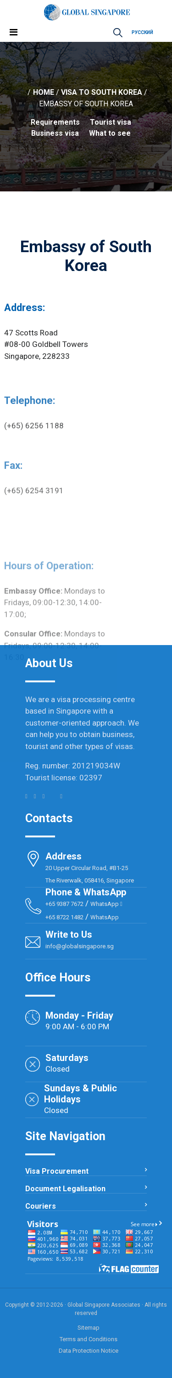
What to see (110, 133)
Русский (142, 32)
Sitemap (89, 1327)
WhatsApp (106, 903)
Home (43, 92)
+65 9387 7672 (64, 903)
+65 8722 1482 (64, 917)
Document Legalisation (65, 1188)
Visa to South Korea (101, 92)
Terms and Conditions (88, 1339)
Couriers (40, 1206)
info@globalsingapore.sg (79, 946)
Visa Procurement (57, 1171)
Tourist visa (110, 122)
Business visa (55, 133)
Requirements (55, 122)
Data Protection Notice (88, 1350)
